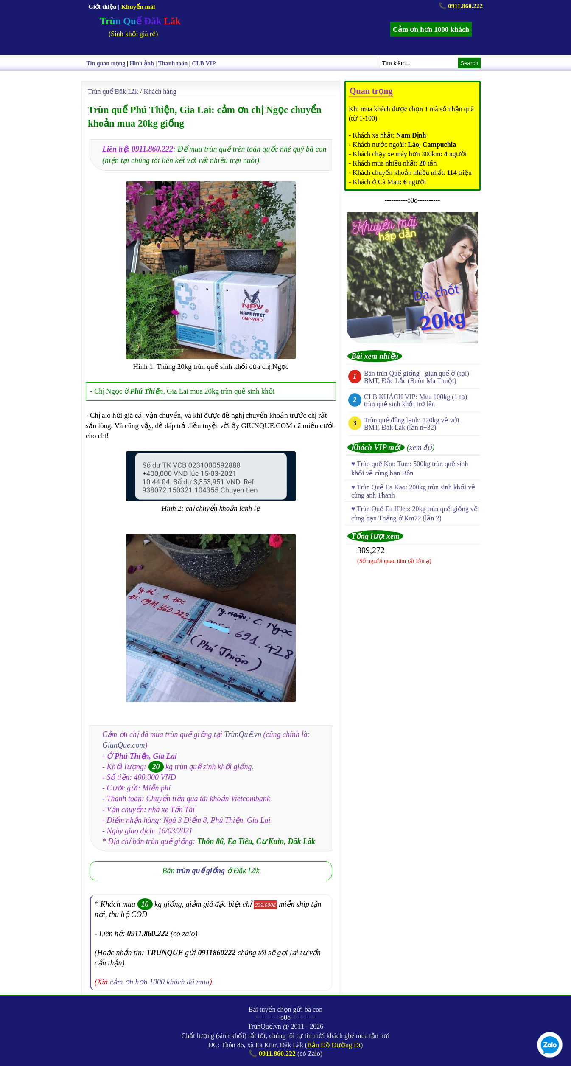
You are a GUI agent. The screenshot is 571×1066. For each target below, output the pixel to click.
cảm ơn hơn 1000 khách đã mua (160, 982)
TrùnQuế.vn (243, 734)
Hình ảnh (141, 63)
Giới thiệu (102, 6)
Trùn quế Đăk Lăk (113, 91)
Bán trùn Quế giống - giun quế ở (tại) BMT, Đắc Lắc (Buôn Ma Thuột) (416, 377)
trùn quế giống (200, 870)
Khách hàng (160, 91)
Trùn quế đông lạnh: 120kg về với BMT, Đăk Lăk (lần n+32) (411, 423)
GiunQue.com (123, 745)
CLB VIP (204, 63)
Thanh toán (173, 63)
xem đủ (420, 447)
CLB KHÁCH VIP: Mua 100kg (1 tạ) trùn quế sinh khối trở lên (415, 400)
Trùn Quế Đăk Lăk (140, 21)
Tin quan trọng (106, 63)
